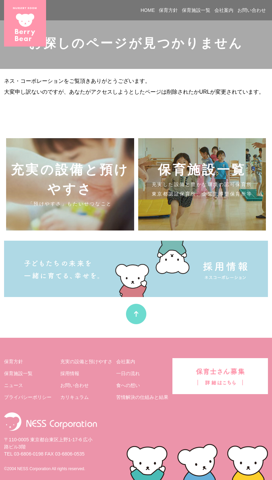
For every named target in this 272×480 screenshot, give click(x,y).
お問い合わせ (251, 10)
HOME (148, 10)
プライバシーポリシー (27, 397)
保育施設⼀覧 (18, 373)
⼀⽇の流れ (128, 373)
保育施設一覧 (196, 10)
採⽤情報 (69, 373)
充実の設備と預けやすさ (86, 361)
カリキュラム (74, 397)
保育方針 (168, 10)
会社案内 (223, 10)
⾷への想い (128, 385)
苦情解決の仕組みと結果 (142, 397)
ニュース (13, 385)
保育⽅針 (13, 361)
